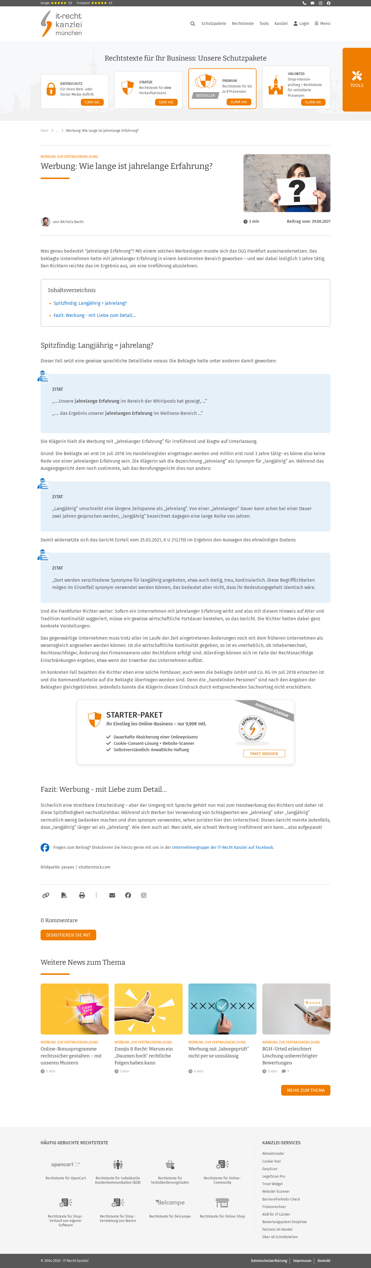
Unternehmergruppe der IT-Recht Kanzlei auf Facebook (222, 847)
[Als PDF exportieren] (63, 895)
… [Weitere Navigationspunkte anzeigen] (57, 131)
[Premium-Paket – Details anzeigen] (222, 88)
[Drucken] (81, 895)
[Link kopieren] (45, 895)
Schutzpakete (213, 23)
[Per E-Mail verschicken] (111, 895)
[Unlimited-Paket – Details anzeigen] (296, 87)
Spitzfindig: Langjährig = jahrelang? (90, 303)
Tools (264, 23)
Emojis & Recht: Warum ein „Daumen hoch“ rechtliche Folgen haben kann (143, 1056)
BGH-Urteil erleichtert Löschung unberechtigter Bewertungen (289, 1056)
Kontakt (324, 1261)
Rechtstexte (243, 23)
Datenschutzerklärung (269, 1261)
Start (44, 131)
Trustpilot (94, 3)
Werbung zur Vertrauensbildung (69, 157)
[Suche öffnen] (192, 23)
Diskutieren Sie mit (68, 935)
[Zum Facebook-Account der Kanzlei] (128, 895)
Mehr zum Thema (306, 1090)
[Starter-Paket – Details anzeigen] (148, 90)
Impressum (302, 1261)
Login (301, 23)
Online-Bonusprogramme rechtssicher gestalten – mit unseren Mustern (71, 1056)
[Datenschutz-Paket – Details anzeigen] (74, 91)
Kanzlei (281, 23)
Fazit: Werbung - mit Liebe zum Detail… (95, 315)
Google (56, 3)
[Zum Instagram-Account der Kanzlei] (143, 895)
